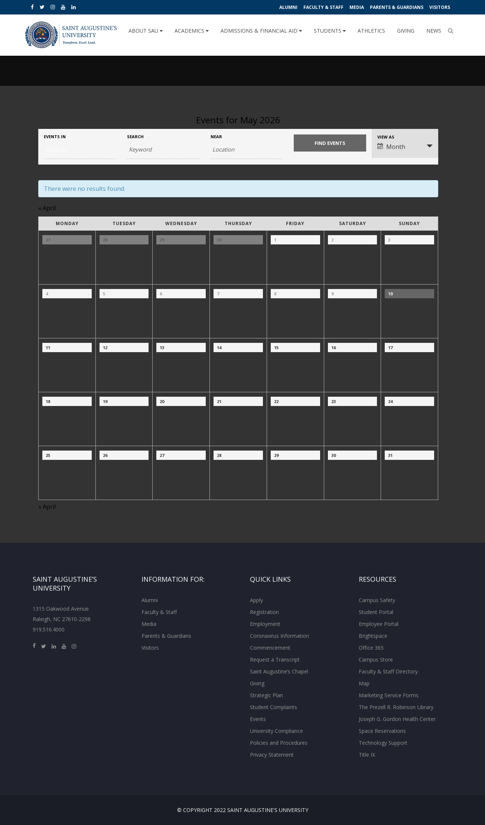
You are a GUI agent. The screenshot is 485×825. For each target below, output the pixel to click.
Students (330, 30)
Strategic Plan (266, 695)
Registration (264, 611)
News (433, 30)
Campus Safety (377, 600)
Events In (55, 136)
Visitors (439, 7)
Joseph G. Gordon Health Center (397, 718)
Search (135, 136)
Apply (256, 600)
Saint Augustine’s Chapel (279, 671)
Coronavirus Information (279, 635)
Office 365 (371, 647)
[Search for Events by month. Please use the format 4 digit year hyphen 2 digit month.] (80, 149)
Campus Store (376, 659)
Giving (405, 30)
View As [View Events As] (385, 137)
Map (364, 683)
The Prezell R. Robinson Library (396, 707)
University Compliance (276, 730)
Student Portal (376, 611)
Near (216, 136)
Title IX (367, 754)
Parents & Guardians (396, 7)
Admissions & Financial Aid (261, 30)
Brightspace (373, 635)
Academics (192, 30)
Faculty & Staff (323, 7)
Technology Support (383, 742)
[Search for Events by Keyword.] (163, 149)
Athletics (371, 30)
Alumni (288, 7)
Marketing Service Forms (389, 695)
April (47, 208)
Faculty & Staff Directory (388, 671)
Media (356, 7)
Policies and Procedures (278, 742)
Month (391, 147)
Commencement (270, 647)
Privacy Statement (272, 754)
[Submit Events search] (330, 143)
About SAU (145, 30)
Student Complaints (273, 707)
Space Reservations (382, 730)
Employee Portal (378, 623)
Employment (265, 623)
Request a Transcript (275, 659)
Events (258, 718)
